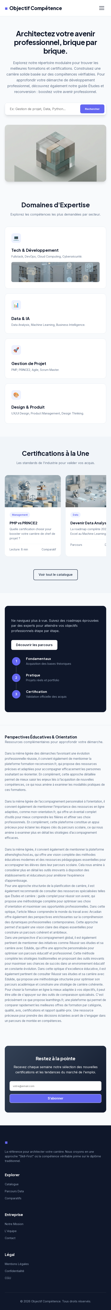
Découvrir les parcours (34, 645)
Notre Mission (14, 1224)
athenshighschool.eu (19, 855)
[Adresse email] (55, 1086)
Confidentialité (14, 1271)
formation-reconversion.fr (38, 764)
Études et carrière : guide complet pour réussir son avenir (50, 896)
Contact (10, 1238)
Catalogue (12, 1184)
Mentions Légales (17, 1264)
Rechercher (92, 108)
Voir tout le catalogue (56, 575)
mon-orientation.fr (43, 812)
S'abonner (55, 1098)
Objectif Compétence (33, 8)
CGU (8, 1278)
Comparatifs (13, 1198)
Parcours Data (14, 1191)
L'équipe (11, 1231)
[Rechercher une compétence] (43, 108)
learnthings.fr (54, 1000)
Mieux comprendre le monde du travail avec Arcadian (64, 912)
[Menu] (101, 8)
